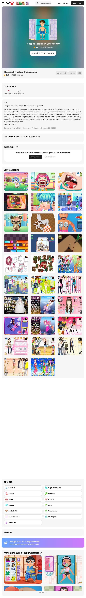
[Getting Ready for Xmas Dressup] (43, 346)
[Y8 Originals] (63, 516)
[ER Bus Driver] (70, 202)
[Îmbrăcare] (23, 522)
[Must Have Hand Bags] (43, 284)
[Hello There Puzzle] (16, 264)
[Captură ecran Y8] (63, 487)
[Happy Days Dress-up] (16, 284)
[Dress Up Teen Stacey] (70, 326)
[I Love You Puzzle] (43, 264)
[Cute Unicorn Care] (16, 181)
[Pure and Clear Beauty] (70, 305)
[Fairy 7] (43, 305)
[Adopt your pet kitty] (16, 222)
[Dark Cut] (70, 243)
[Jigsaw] (23, 505)
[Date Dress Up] (16, 346)
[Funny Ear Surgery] (16, 202)
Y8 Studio (35, 128)
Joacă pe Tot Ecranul (43, 53)
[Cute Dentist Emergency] (70, 181)
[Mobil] (63, 505)
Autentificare (63, 3)
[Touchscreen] (63, 511)
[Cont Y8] (23, 493)
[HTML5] (63, 499)
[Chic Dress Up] (70, 284)
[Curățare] (63, 493)
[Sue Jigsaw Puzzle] (16, 326)
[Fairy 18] (43, 326)
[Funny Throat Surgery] (43, 181)
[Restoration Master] (43, 222)
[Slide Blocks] (16, 243)
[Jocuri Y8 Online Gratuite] (10, 3)
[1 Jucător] (23, 487)
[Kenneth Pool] (16, 305)
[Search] (37, 3)
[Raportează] (72, 73)
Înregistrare (78, 3)
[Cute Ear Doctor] (43, 202)
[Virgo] (43, 367)
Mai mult (43, 592)
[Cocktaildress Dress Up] (16, 367)
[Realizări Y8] (23, 511)
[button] (10, 124)
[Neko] (43, 243)
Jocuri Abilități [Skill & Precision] (16, 128)
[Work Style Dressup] (70, 346)
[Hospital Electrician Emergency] (70, 222)
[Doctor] (23, 499)
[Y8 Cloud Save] (23, 516)
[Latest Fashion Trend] (70, 264)
